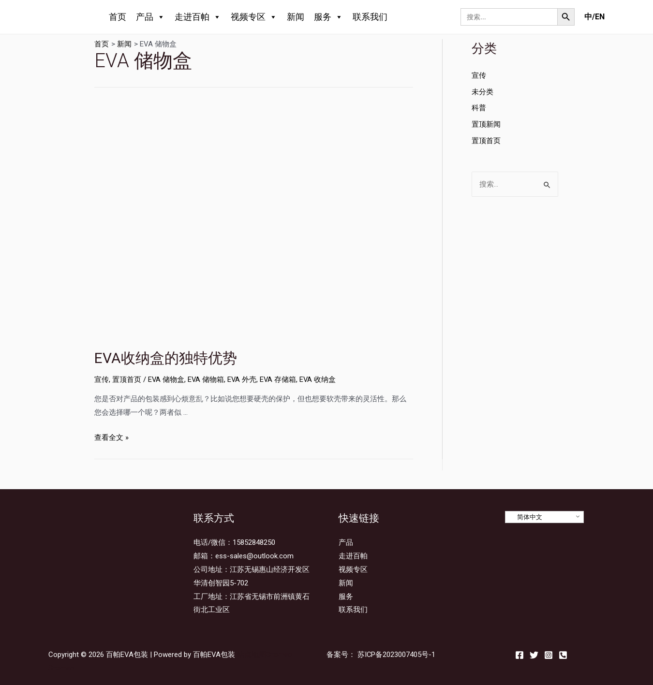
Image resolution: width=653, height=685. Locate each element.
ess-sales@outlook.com (254, 556)
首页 (117, 17)
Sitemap (61, 668)
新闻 (295, 17)
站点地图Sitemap (264, 654)
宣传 (101, 379)
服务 (328, 17)
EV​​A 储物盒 (166, 379)
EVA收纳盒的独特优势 (165, 358)
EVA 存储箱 (279, 379)
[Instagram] (548, 655)
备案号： (341, 654)
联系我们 (370, 17)
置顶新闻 (486, 124)
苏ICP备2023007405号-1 (396, 654)
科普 (479, 107)
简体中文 (525, 517)
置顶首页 (126, 379)
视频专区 (254, 17)
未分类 (482, 91)
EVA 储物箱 (206, 379)
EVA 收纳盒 (319, 379)
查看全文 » (111, 437)
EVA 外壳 (243, 379)
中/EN (594, 16)
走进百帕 (198, 17)
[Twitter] (534, 655)
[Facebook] (519, 655)
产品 (150, 17)
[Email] (563, 655)
